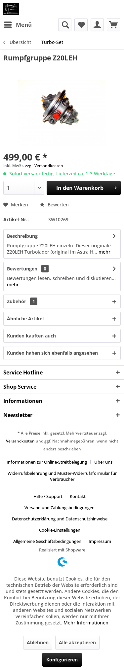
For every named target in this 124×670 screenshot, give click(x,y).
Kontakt (78, 496)
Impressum (100, 541)
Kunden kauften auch (31, 336)
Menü (18, 23)
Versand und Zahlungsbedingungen (59, 508)
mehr (103, 252)
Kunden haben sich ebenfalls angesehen (52, 353)
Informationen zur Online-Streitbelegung (47, 462)
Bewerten (54, 204)
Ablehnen (38, 642)
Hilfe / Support (47, 496)
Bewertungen (22, 268)
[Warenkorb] (113, 24)
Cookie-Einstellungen (59, 530)
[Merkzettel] (81, 24)
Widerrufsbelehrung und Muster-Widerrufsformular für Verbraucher (62, 476)
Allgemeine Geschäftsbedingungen (47, 541)
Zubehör (22, 301)
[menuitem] (17, 24)
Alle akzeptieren (77, 642)
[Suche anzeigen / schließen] (64, 24)
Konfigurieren (62, 659)
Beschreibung (22, 236)
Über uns (103, 462)
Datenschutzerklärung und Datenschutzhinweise (59, 519)
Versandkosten (20, 441)
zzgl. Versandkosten (44, 165)
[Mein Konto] (97, 24)
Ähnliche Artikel (25, 318)
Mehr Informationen (85, 622)
